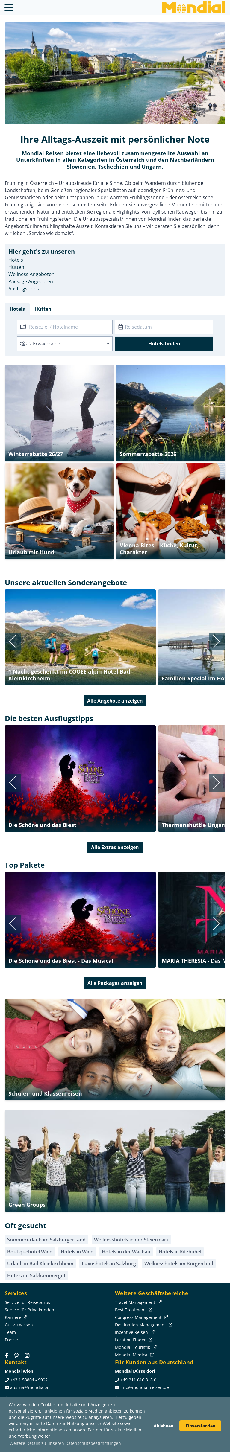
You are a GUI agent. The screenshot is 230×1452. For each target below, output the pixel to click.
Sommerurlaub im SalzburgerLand (46, 1239)
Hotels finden (164, 343)
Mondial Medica (134, 1354)
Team (10, 1332)
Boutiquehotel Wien (29, 1251)
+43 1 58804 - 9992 (29, 1380)
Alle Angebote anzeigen (115, 700)
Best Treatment (133, 1310)
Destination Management (143, 1325)
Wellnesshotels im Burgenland (178, 1263)
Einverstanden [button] (200, 1426)
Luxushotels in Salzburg (109, 1263)
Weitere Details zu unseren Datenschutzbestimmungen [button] (65, 1443)
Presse (11, 1340)
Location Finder (133, 1340)
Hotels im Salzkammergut (36, 1275)
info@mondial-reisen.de (144, 1387)
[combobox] (65, 327)
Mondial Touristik (135, 1347)
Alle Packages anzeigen (115, 983)
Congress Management (141, 1317)
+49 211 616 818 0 (138, 1380)
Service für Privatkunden (29, 1310)
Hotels (15, 260)
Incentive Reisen (134, 1332)
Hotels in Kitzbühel (180, 1251)
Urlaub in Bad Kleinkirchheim (40, 1263)
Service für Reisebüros (27, 1302)
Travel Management (138, 1302)
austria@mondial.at (30, 1387)
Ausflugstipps (23, 288)
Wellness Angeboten (31, 274)
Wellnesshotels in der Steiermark (131, 1239)
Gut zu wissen (19, 1325)
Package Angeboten (30, 281)
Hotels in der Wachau (126, 1251)
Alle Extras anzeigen (115, 847)
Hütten (16, 267)
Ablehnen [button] (163, 1426)
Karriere (15, 1317)
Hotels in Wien (77, 1251)
